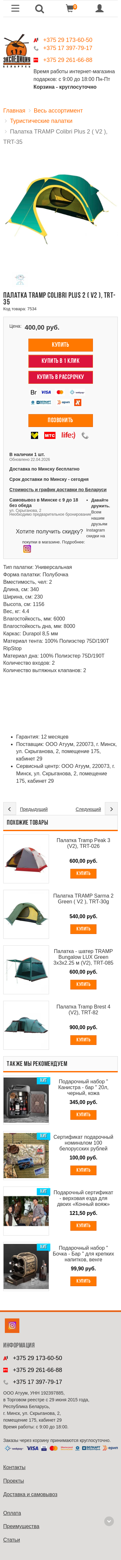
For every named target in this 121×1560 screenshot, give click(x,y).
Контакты (14, 1467)
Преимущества (21, 1526)
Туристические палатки (41, 121)
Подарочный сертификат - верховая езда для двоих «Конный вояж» (83, 1198)
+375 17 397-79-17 (68, 48)
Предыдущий (34, 809)
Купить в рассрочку (60, 377)
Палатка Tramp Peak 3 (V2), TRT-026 (83, 843)
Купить (60, 345)
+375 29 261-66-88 (68, 60)
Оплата (12, 1513)
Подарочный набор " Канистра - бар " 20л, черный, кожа (83, 1087)
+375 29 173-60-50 (68, 40)
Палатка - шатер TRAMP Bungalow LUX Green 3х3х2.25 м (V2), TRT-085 (84, 957)
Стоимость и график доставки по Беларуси (57, 489)
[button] (39, 8)
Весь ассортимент (58, 110)
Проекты (13, 1481)
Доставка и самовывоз (30, 1494)
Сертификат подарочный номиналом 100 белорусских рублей (84, 1142)
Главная (14, 110)
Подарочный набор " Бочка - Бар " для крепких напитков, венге (83, 1253)
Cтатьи (11, 1540)
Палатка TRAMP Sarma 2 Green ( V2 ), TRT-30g (83, 898)
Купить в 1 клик (61, 361)
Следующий (88, 809)
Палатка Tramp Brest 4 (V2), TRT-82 (83, 1009)
